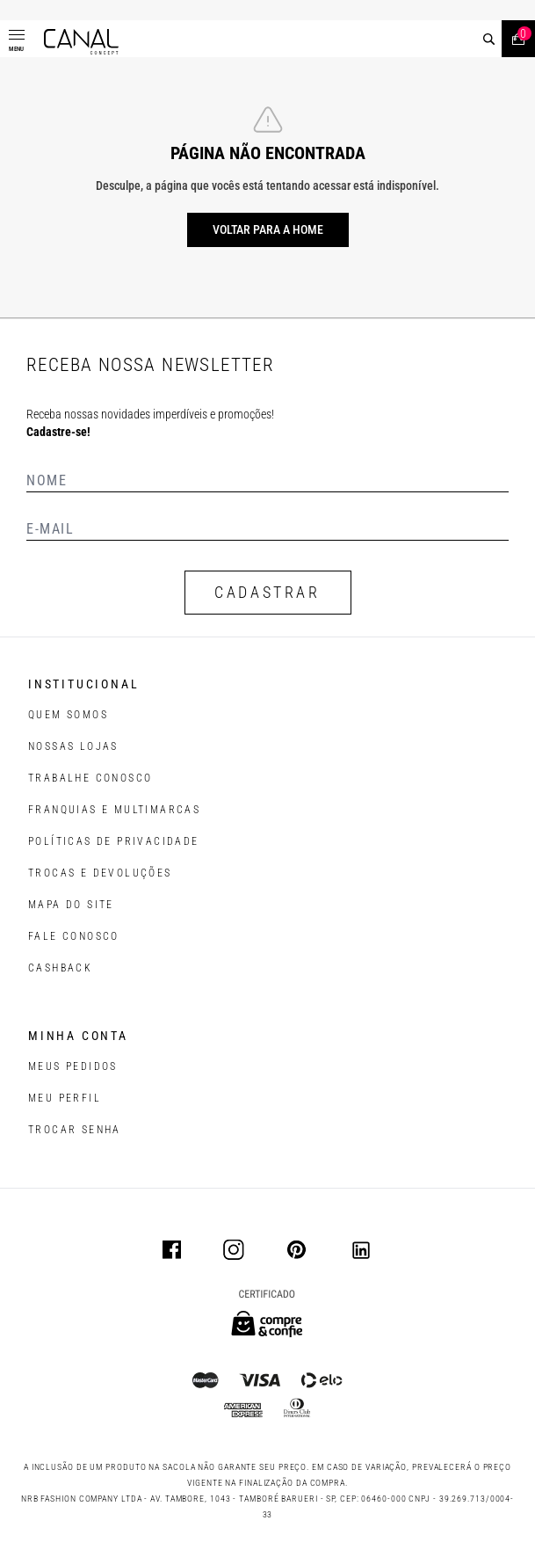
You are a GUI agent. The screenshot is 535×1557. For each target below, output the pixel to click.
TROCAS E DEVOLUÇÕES (100, 873)
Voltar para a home (268, 229)
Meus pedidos (73, 1066)
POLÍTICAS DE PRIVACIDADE (113, 841)
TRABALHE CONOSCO (90, 778)
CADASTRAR (267, 592)
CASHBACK (60, 968)
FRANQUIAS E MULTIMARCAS (114, 810)
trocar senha (74, 1130)
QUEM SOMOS (68, 715)
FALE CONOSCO (73, 936)
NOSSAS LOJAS (73, 746)
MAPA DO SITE (71, 905)
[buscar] (489, 39)
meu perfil (64, 1098)
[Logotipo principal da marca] (81, 42)
